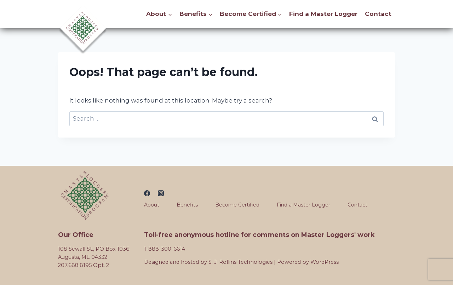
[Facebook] (147, 193)
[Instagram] (161, 193)
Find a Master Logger (323, 13)
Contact (378, 13)
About (151, 205)
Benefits (187, 205)
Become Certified (237, 205)
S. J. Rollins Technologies (240, 262)
